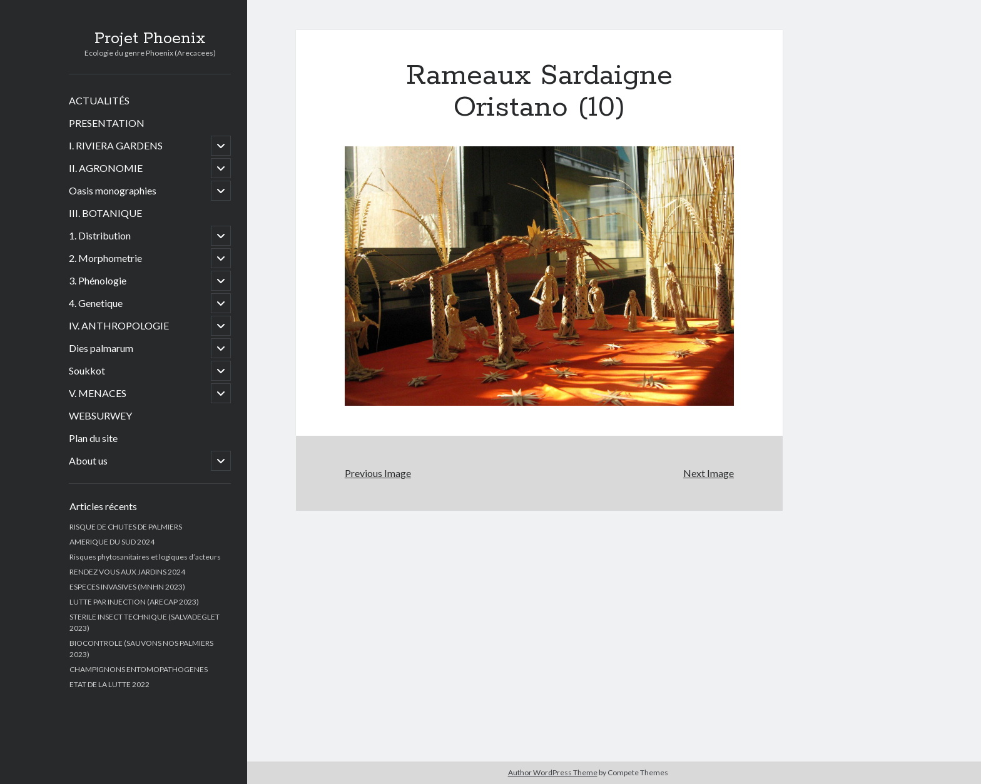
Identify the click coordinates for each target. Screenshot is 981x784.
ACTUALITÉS (99, 100)
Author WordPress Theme (552, 772)
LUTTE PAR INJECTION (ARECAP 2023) (134, 601)
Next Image (708, 473)
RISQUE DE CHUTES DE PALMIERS (125, 526)
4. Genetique (96, 303)
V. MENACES (97, 393)
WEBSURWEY (100, 415)
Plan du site (93, 438)
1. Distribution (100, 235)
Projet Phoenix (150, 39)
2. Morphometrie (105, 258)
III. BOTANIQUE (105, 213)
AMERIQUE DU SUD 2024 (112, 541)
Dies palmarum (101, 348)
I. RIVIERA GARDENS (116, 145)
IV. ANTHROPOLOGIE (119, 325)
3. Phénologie (97, 280)
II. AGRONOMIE (106, 168)
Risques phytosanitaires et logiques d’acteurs (145, 556)
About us (88, 460)
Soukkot (87, 370)
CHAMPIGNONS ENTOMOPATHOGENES (138, 669)
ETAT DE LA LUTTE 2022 (109, 684)
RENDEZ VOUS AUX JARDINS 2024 (127, 571)
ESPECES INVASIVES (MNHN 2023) (127, 586)
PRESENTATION (107, 123)
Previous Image (378, 473)
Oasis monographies (112, 190)
